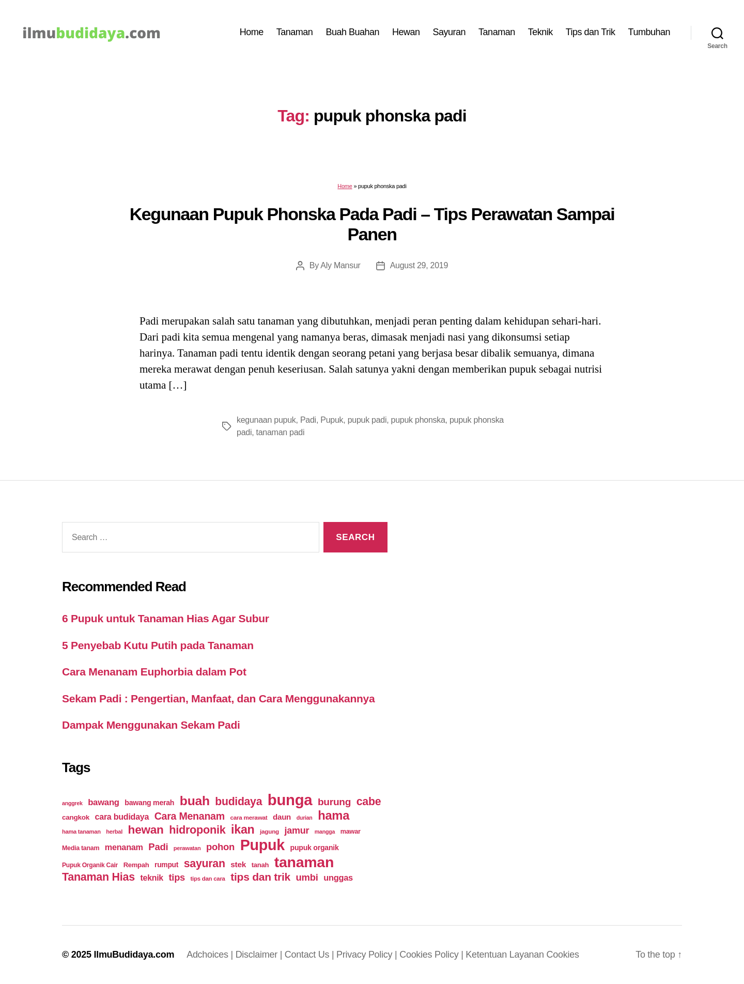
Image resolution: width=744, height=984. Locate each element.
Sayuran (449, 32)
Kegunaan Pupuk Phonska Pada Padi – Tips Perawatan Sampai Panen (372, 224)
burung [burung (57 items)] (334, 801)
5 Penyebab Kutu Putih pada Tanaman (158, 645)
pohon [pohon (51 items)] (220, 846)
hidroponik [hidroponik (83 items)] (197, 829)
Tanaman (294, 32)
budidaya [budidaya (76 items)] (238, 801)
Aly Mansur (340, 265)
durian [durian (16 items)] (305, 817)
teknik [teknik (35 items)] (152, 877)
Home (252, 32)
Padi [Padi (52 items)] (158, 846)
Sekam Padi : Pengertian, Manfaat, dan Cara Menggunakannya (218, 698)
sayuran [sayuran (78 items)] (204, 863)
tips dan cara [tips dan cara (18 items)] (208, 878)
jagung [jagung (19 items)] (269, 831)
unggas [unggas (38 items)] (338, 877)
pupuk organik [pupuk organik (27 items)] (314, 847)
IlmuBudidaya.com (134, 954)
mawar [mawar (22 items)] (350, 831)
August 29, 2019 (419, 265)
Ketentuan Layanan (506, 954)
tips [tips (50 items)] (177, 877)
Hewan (406, 32)
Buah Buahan (352, 32)
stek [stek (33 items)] (238, 864)
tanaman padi (280, 432)
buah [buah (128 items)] (195, 801)
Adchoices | (211, 954)
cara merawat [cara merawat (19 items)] (248, 817)
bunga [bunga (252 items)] (290, 799)
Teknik (540, 32)
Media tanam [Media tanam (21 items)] (80, 848)
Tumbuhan (649, 32)
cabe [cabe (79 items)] (369, 801)
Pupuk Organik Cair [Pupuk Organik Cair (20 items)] (90, 865)
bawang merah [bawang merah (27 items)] (149, 802)
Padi (308, 420)
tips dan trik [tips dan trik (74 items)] (260, 877)
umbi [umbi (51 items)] (307, 877)
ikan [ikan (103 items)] (242, 829)
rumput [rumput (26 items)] (166, 864)
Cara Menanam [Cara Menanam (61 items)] (189, 816)
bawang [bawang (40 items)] (103, 802)
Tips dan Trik (590, 32)
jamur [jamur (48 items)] (297, 830)
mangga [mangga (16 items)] (325, 831)
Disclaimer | (260, 954)
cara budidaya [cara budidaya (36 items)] (122, 816)
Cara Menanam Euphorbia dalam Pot (154, 672)
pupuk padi (367, 420)
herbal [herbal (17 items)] (114, 831)
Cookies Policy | (432, 954)
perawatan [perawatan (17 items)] (187, 848)
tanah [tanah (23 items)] (260, 865)
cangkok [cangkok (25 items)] (75, 817)
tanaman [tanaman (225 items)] (304, 862)
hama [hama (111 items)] (333, 815)
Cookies (563, 954)
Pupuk (331, 420)
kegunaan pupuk (266, 420)
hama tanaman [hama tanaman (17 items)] (81, 831)
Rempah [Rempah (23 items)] (136, 865)
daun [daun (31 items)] (282, 816)
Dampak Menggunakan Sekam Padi (151, 725)
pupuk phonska (418, 420)
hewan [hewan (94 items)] (146, 829)
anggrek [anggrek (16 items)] (72, 803)
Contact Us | (310, 954)
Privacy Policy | (367, 954)
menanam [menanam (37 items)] (124, 847)
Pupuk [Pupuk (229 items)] (262, 845)
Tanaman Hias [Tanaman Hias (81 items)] (98, 877)
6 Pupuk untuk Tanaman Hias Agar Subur (165, 618)
